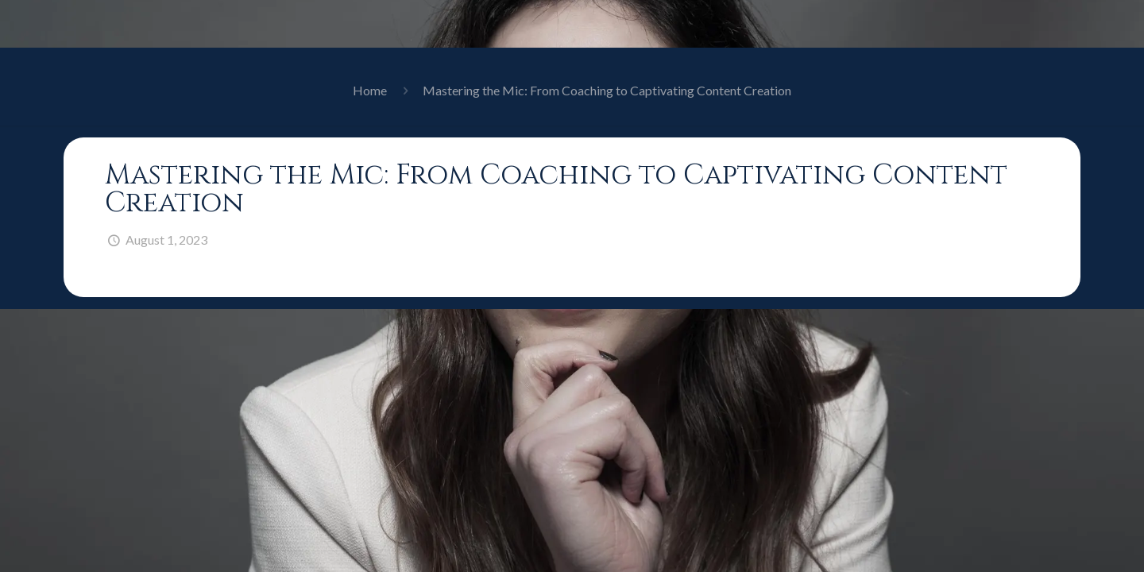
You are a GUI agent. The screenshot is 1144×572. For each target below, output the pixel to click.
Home (370, 90)
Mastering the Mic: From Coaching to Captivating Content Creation (607, 90)
